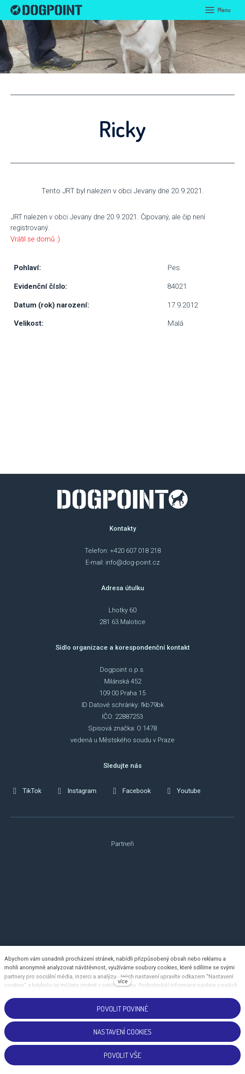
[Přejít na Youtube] (183, 791)
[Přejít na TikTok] (25, 791)
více (123, 981)
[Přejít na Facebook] (130, 791)
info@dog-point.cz (133, 562)
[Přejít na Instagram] (75, 791)
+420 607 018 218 (135, 551)
